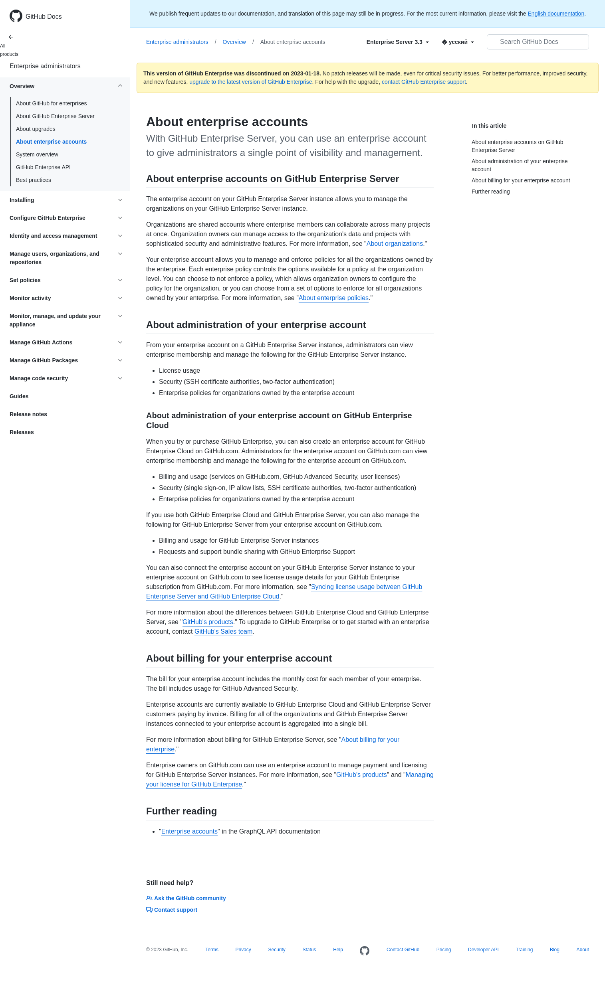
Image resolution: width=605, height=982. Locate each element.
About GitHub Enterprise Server (55, 116)
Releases (22, 432)
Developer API (483, 949)
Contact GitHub (403, 949)
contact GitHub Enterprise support (424, 82)
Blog (554, 949)
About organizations (395, 243)
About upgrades (36, 129)
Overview (238, 42)
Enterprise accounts (189, 831)
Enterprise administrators (45, 66)
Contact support (171, 910)
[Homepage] (364, 951)
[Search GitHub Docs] (538, 41)
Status (309, 949)
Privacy (243, 949)
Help (338, 949)
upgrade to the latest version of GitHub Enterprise (250, 82)
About (583, 949)
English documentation (556, 13)
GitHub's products (207, 621)
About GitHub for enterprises (51, 103)
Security (276, 949)
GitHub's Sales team (223, 631)
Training (524, 949)
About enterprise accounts (51, 141)
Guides (19, 396)
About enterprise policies (334, 297)
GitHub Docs (44, 16)
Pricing (443, 949)
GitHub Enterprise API (43, 167)
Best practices (33, 180)
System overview (37, 154)
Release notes (28, 414)
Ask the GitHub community (186, 898)
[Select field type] (397, 42)
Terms (211, 949)
